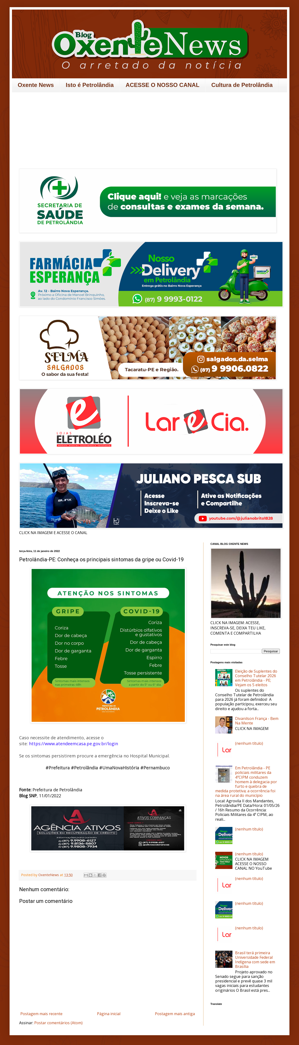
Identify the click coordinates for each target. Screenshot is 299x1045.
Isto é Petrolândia (90, 85)
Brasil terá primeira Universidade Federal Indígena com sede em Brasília (255, 959)
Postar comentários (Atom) (58, 1022)
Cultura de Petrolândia (242, 85)
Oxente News (36, 85)
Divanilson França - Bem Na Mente (256, 721)
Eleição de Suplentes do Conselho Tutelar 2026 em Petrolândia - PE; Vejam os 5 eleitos (256, 678)
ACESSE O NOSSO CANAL (162, 85)
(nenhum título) (249, 743)
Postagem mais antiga (175, 1013)
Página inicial (108, 1013)
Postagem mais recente (41, 1013)
